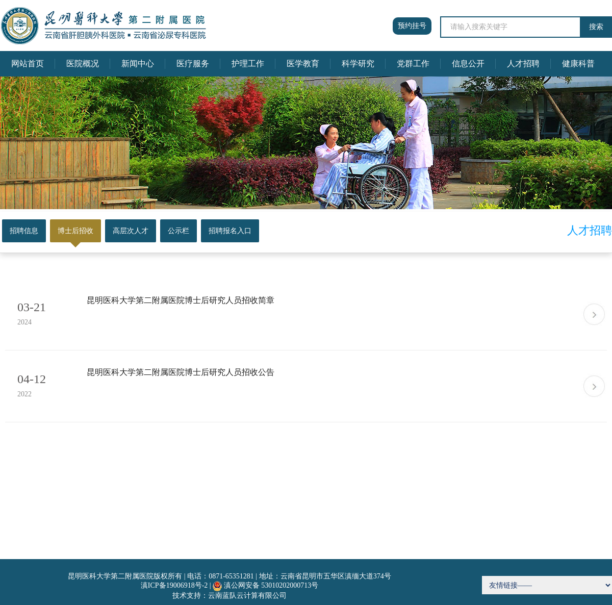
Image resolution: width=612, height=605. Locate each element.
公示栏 (178, 231)
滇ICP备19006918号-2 (174, 585)
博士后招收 (75, 231)
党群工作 (413, 63)
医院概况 (82, 63)
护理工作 (248, 63)
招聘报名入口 (230, 231)
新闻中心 (137, 63)
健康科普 (578, 63)
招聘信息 (24, 231)
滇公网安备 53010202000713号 (271, 585)
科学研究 (358, 63)
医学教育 (303, 63)
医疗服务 (192, 63)
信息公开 (468, 63)
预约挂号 (412, 26)
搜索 (596, 27)
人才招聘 (523, 63)
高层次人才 (130, 231)
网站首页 (27, 63)
